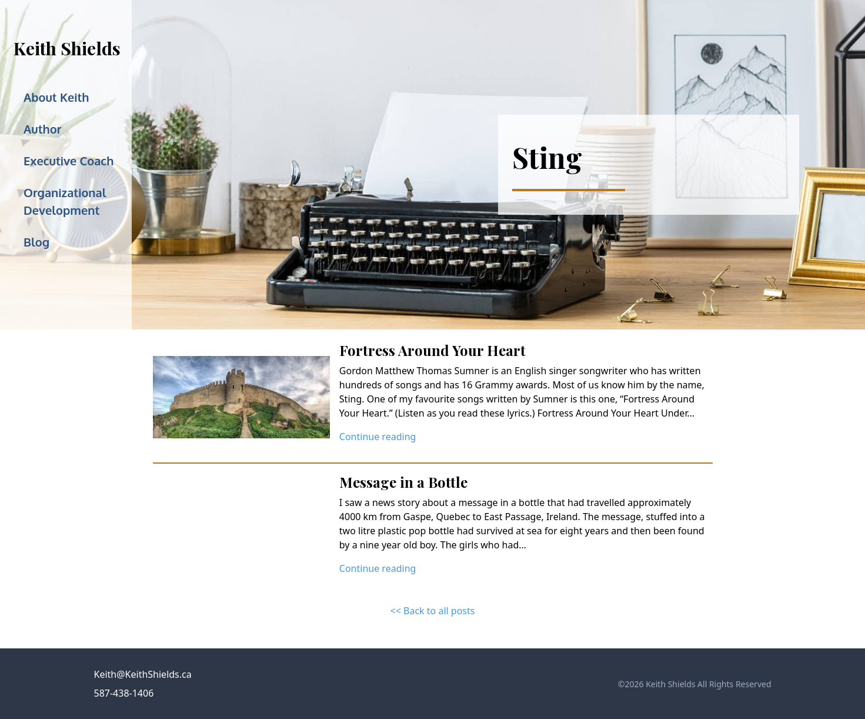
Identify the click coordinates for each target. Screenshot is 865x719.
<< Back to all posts (432, 610)
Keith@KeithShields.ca (143, 674)
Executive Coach (68, 160)
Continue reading (377, 436)
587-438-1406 (124, 693)
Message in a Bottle (403, 481)
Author (42, 129)
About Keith (56, 97)
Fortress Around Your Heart (432, 350)
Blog (36, 241)
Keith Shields (67, 48)
